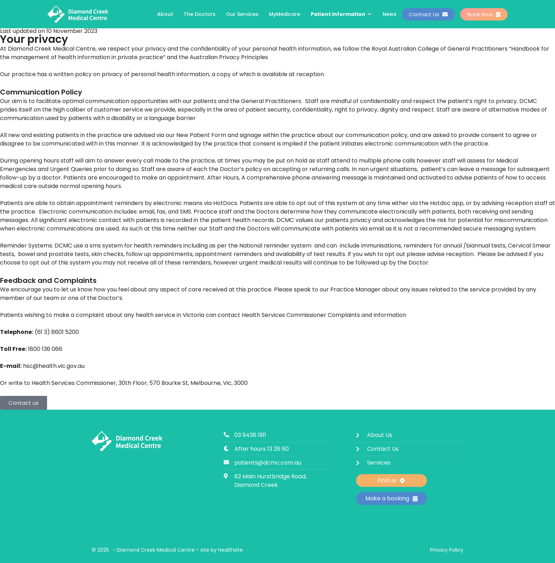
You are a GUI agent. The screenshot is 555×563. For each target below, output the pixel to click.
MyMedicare (284, 14)
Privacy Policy (446, 549)
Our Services (242, 14)
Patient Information (341, 14)
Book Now (483, 14)
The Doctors (200, 14)
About (165, 14)
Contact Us (428, 14)
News (389, 14)
